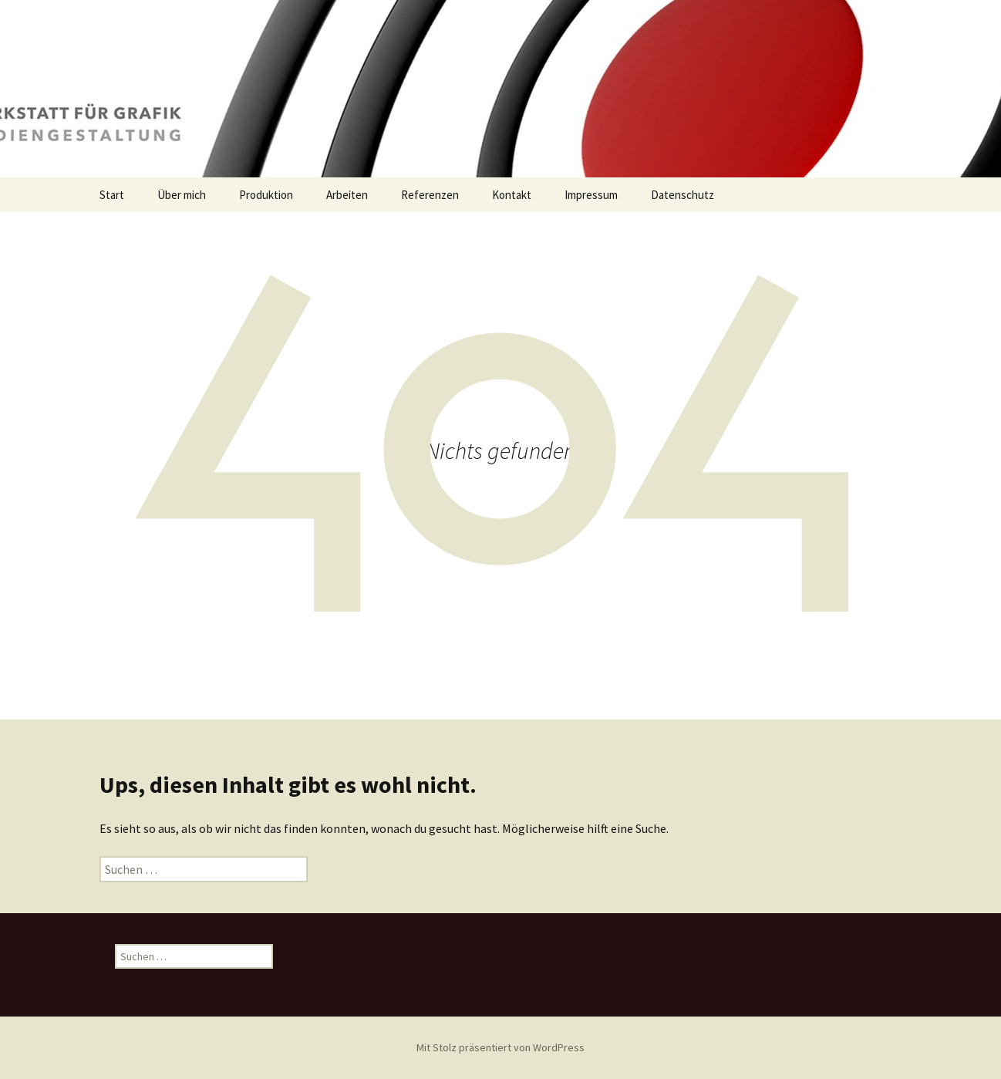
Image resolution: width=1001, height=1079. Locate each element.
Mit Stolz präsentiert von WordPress (500, 1047)
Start (111, 194)
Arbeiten (347, 194)
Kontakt (511, 194)
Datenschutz (682, 194)
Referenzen (430, 194)
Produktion (266, 194)
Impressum (591, 194)
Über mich (181, 194)
